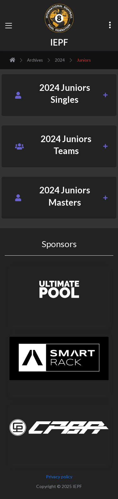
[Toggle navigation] (8, 25)
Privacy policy (59, 476)
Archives (35, 60)
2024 (60, 60)
